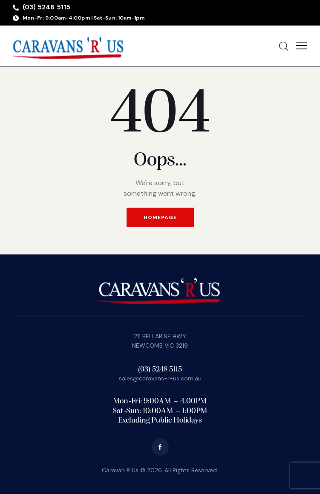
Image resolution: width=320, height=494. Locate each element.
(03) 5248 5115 (160, 370)
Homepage (160, 217)
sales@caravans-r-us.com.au (160, 378)
